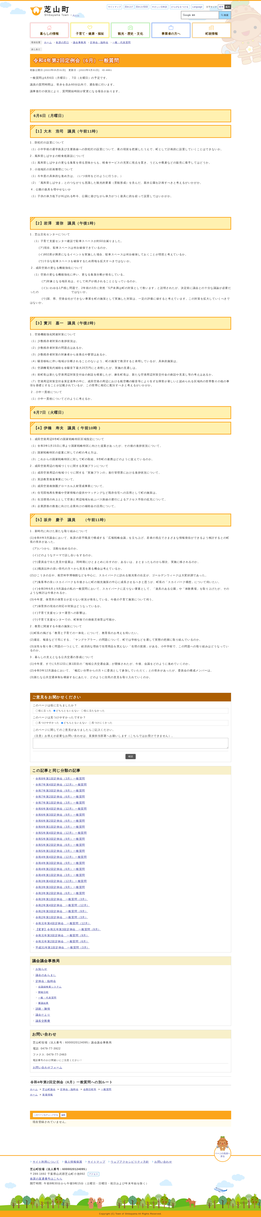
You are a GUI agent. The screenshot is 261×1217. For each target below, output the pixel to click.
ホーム (48, 42)
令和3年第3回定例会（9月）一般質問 (60, 887)
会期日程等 (89, 1089)
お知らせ (41, 969)
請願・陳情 (43, 1008)
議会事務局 (79, 42)
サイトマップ (114, 7)
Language (197, 7)
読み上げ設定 (142, 7)
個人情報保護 (73, 1161)
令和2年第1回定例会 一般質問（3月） (62, 917)
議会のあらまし (46, 975)
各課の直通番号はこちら (46, 1178)
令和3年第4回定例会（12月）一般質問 (61, 881)
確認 (130, 756)
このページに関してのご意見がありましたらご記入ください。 (74, 729)
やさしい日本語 (159, 7)
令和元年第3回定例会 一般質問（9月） (62, 935)
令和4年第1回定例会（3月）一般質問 (60, 875)
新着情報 (47, 1095)
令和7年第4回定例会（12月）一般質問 (61, 784)
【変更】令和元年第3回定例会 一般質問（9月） (68, 929)
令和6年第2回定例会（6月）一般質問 (60, 820)
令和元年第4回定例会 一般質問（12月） (63, 923)
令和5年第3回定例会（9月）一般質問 (60, 838)
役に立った (44, 710)
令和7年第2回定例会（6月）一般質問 (60, 796)
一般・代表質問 (121, 42)
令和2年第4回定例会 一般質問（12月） (63, 905)
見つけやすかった (48, 723)
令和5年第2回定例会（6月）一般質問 (60, 845)
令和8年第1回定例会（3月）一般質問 (60, 778)
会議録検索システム (50, 987)
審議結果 (43, 1003)
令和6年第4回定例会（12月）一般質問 (61, 808)
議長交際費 (43, 1020)
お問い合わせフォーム (47, 1067)
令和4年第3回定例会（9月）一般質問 (60, 863)
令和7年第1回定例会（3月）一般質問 (60, 802)
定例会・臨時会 (99, 42)
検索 (226, 15)
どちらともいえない (67, 710)
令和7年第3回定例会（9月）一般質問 (60, 790)
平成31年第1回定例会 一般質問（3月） (63, 947)
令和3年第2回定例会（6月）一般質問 (60, 893)
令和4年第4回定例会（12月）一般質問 (61, 857)
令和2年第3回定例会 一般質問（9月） (62, 911)
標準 (221, 7)
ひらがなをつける (179, 7)
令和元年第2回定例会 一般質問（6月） (62, 941)
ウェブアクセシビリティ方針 (130, 1161)
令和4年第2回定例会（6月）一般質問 (60, 869)
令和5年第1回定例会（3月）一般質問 (60, 851)
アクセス (93, 1174)
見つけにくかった (102, 723)
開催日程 (43, 992)
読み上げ (129, 7)
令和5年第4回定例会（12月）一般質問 (61, 832)
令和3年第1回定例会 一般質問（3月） (62, 899)
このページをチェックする (46, 1115)
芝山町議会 (48, 1089)
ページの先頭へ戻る (222, 1155)
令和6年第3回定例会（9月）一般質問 (60, 814)
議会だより (43, 1014)
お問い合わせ (163, 1161)
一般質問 (106, 1089)
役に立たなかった (94, 710)
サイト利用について (46, 1161)
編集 (63, 1115)
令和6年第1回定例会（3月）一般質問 (60, 826)
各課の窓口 (62, 42)
